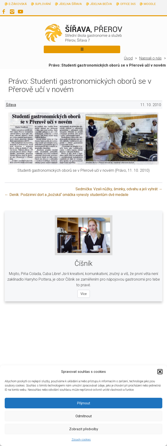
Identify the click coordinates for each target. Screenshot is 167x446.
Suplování (43, 4)
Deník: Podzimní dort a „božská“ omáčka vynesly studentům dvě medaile (66, 194)
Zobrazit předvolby (83, 429)
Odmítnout (84, 416)
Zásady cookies (81, 439)
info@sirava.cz (97, 349)
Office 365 (127, 4)
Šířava (11, 105)
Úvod (128, 58)
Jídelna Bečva (101, 4)
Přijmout (83, 403)
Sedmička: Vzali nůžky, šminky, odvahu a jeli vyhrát (119, 189)
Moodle (150, 4)
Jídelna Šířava (70, 4)
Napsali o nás (150, 58)
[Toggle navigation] (82, 49)
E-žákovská (18, 4)
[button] (160, 371)
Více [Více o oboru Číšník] (83, 294)
